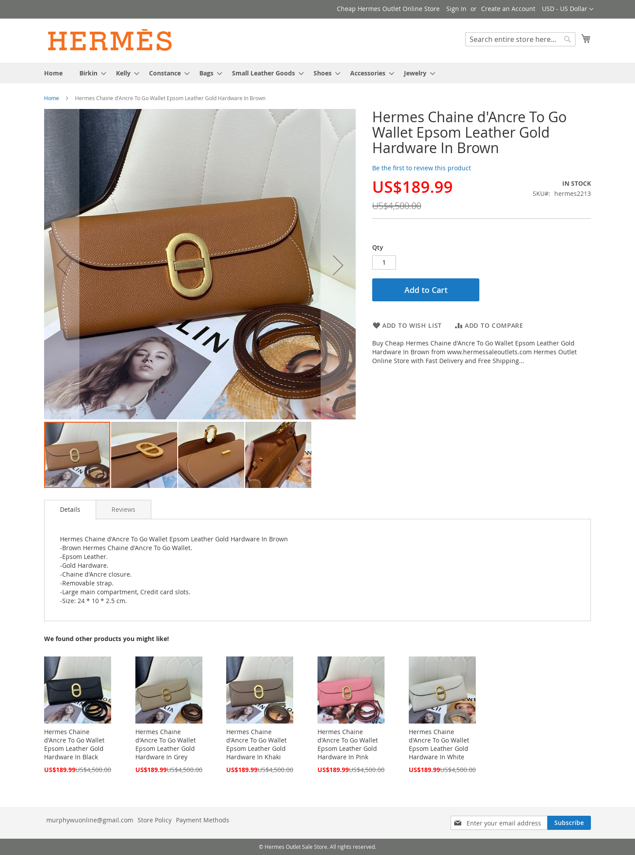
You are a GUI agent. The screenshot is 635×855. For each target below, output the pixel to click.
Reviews (123, 509)
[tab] (70, 509)
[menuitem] (53, 73)
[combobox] (520, 39)
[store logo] (110, 40)
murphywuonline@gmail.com (89, 820)
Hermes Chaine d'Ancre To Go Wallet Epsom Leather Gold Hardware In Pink (348, 744)
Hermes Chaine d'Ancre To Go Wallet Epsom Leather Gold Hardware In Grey (165, 744)
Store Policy (155, 820)
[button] (568, 9)
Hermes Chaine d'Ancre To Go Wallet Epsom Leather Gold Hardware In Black (74, 744)
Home (51, 97)
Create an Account (508, 8)
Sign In (456, 8)
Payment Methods (202, 820)
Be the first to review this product (421, 168)
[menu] (317, 73)
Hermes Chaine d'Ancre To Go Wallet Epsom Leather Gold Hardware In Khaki (256, 744)
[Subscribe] (569, 823)
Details (70, 509)
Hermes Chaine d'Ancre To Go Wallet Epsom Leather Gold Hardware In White (439, 744)
